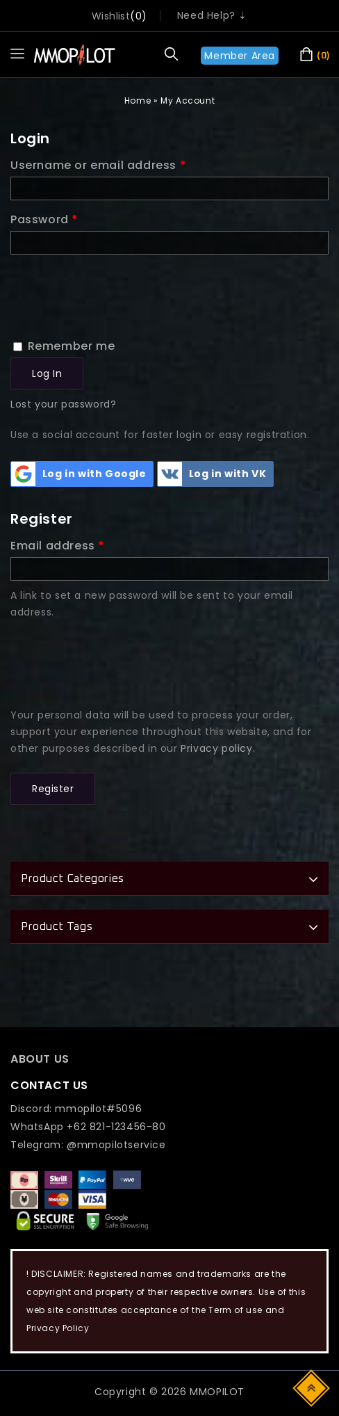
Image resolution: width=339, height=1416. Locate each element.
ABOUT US (39, 1059)
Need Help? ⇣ (212, 15)
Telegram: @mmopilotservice (88, 1145)
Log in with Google (79, 474)
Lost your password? (63, 404)
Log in (47, 373)
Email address (57, 546)
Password (44, 219)
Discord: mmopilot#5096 (76, 1109)
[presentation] (116, 288)
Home (137, 100)
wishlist (111, 16)
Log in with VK (212, 474)
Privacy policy (216, 748)
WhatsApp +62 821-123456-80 (88, 1127)
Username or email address (98, 165)
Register (53, 789)
